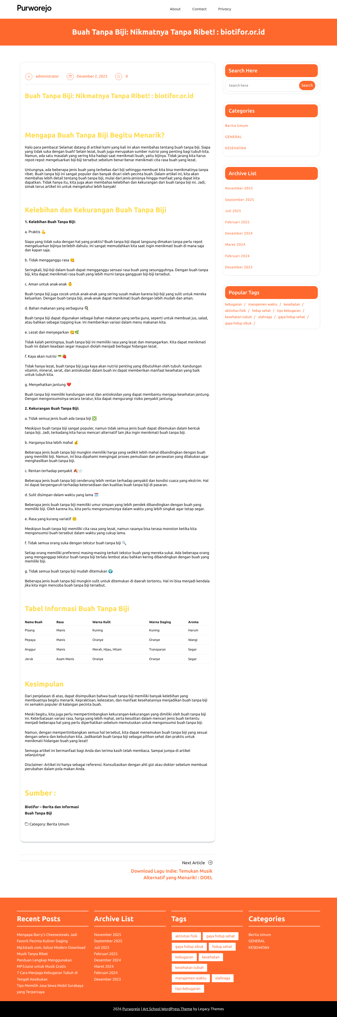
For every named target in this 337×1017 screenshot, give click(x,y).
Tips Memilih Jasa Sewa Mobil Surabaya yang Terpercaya (50, 989)
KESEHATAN (235, 148)
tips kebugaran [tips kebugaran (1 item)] (188, 989)
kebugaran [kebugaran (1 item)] (184, 957)
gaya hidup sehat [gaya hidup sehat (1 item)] (220, 936)
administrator (47, 76)
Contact (199, 9)
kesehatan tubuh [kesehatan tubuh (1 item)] (189, 968)
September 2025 (239, 200)
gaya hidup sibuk (238, 323)
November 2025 (239, 188)
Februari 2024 (237, 256)
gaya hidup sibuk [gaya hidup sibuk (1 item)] (189, 947)
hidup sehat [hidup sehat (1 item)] (222, 947)
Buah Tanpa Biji (38, 813)
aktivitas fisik (235, 311)
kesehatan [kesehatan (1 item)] (211, 957)
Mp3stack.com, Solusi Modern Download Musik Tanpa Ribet (51, 951)
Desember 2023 (239, 267)
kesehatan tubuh (238, 317)
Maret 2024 (235, 244)
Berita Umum (58, 824)
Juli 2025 (233, 211)
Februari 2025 (237, 222)
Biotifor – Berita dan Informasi (52, 807)
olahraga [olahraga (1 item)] (222, 978)
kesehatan (292, 304)
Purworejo (131, 1009)
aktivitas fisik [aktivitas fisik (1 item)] (186, 936)
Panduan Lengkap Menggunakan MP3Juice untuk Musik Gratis (44, 963)
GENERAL (233, 137)
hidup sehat (261, 311)
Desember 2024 (239, 233)
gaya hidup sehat (291, 317)
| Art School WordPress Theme (166, 1009)
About (175, 9)
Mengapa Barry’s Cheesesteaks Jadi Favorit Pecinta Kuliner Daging (47, 938)
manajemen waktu (263, 304)
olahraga (265, 317)
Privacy (224, 9)
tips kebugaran (289, 311)
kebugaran (233, 304)
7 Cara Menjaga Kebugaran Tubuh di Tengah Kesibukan (47, 976)
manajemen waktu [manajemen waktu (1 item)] (190, 978)
